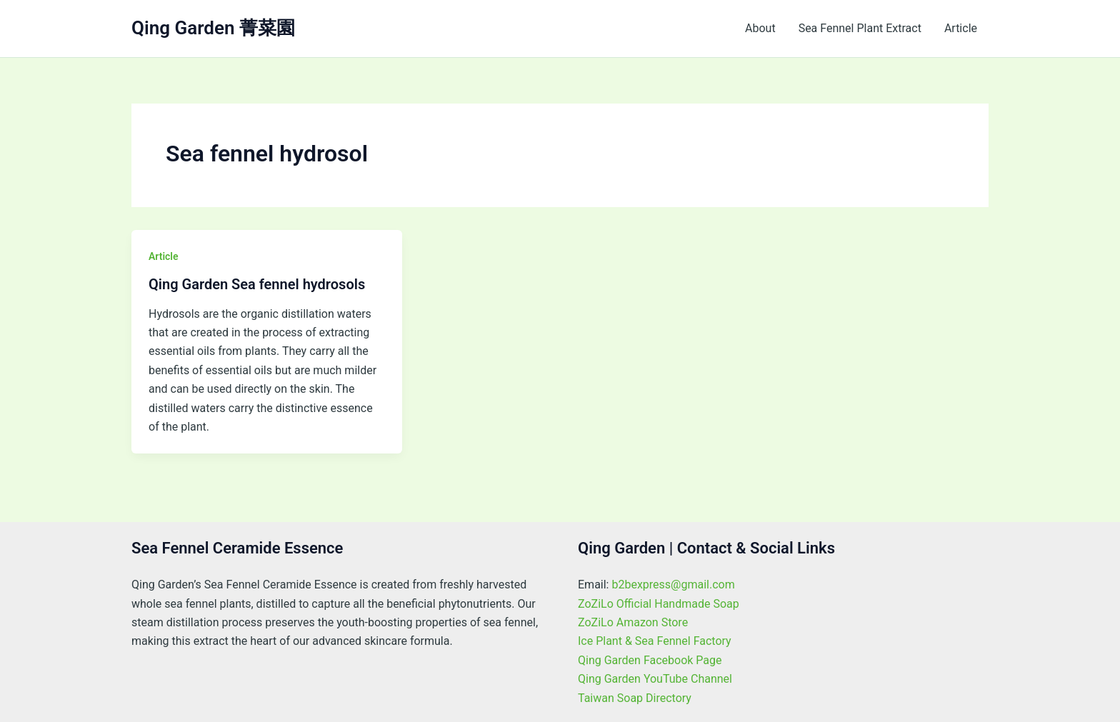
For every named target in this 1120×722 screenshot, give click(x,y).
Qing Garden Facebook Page (650, 660)
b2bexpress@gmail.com (672, 584)
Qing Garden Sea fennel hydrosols (257, 284)
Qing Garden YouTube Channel (655, 679)
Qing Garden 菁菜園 (213, 28)
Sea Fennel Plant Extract (860, 28)
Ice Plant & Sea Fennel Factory (654, 641)
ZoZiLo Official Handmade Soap (658, 604)
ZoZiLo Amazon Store (633, 622)
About (760, 28)
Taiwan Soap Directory (634, 698)
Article (960, 28)
